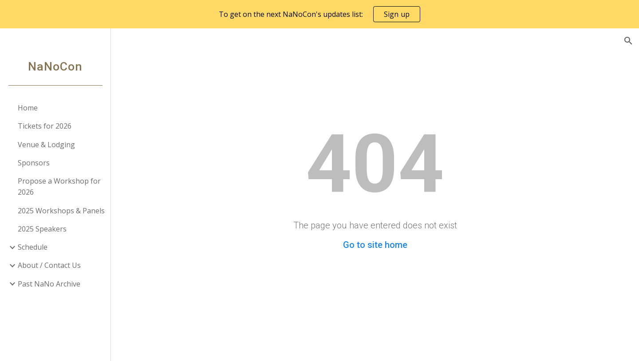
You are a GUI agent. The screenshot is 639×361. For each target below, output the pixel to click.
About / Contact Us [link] (49, 265)
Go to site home (375, 244)
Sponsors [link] (34, 163)
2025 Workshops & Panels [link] (61, 211)
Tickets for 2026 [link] (44, 126)
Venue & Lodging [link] (46, 144)
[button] (628, 40)
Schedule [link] (32, 247)
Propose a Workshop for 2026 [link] (59, 186)
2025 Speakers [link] (42, 229)
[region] (319, 14)
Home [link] (28, 108)
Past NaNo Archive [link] (49, 284)
